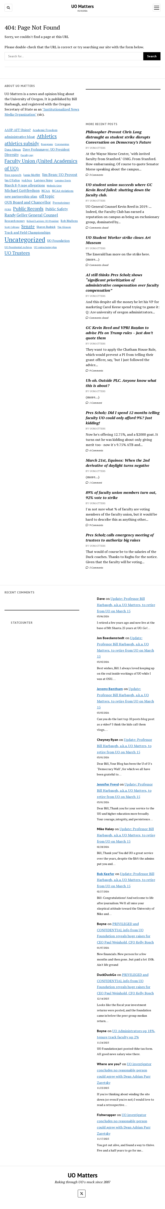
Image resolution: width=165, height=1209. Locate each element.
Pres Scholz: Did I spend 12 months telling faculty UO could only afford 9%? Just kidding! (122, 417)
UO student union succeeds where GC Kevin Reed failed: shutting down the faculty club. (119, 189)
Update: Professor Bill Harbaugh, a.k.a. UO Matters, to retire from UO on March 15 (126, 604)
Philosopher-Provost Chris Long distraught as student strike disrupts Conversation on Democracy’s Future (118, 137)
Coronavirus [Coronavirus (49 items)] (62, 144)
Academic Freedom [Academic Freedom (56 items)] (45, 130)
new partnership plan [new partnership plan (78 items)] (21, 196)
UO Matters (82, 6)
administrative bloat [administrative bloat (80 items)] (20, 137)
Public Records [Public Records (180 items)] (28, 208)
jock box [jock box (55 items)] (27, 180)
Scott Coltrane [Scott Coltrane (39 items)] (12, 227)
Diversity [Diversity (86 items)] (12, 154)
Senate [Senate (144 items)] (28, 226)
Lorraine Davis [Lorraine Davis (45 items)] (63, 180)
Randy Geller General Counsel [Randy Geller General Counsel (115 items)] (31, 215)
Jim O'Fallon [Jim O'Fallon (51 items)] (12, 180)
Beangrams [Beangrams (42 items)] (47, 144)
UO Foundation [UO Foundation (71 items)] (58, 240)
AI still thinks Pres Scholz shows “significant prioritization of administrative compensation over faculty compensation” (122, 282)
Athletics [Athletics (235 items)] (47, 136)
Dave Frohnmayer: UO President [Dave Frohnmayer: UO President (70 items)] (46, 149)
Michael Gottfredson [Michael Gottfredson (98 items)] (22, 190)
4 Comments (94, 450)
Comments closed (97, 227)
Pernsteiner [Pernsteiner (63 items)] (61, 202)
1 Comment (94, 402)
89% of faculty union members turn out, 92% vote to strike (121, 495)
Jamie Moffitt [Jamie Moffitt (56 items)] (31, 175)
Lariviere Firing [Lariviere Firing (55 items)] (43, 180)
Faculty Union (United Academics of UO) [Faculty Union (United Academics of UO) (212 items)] (41, 164)
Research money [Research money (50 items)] (15, 221)
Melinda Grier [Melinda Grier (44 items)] (54, 185)
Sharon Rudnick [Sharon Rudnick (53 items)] (46, 227)
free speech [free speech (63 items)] (13, 175)
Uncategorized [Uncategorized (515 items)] (25, 239)
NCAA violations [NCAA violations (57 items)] (62, 191)
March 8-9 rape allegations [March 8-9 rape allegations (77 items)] (25, 185)
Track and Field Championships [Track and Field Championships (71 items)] (27, 232)
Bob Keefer (105, 874)
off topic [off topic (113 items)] (46, 196)
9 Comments (94, 370)
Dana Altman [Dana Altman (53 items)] (13, 150)
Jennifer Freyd (108, 784)
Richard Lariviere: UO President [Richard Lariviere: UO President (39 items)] (43, 221)
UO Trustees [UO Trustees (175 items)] (17, 253)
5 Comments (94, 567)
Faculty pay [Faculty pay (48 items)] (27, 155)
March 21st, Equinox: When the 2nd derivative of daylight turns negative (118, 463)
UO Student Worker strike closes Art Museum (118, 240)
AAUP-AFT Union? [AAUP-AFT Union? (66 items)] (18, 130)
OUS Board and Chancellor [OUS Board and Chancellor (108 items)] (28, 202)
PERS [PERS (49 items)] (8, 209)
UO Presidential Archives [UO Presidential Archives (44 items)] (18, 247)
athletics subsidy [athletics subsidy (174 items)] (22, 143)
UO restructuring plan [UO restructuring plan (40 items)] (45, 247)
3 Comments (94, 174)
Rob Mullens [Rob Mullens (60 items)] (69, 221)
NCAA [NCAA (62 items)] (45, 191)
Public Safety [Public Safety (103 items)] (56, 208)
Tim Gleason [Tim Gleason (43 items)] (64, 227)
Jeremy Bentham (110, 689)
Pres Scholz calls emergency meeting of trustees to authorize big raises (120, 537)
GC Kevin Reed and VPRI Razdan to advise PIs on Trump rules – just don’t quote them (119, 332)
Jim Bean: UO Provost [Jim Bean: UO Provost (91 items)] (59, 174)
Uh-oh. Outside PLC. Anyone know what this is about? (121, 383)
